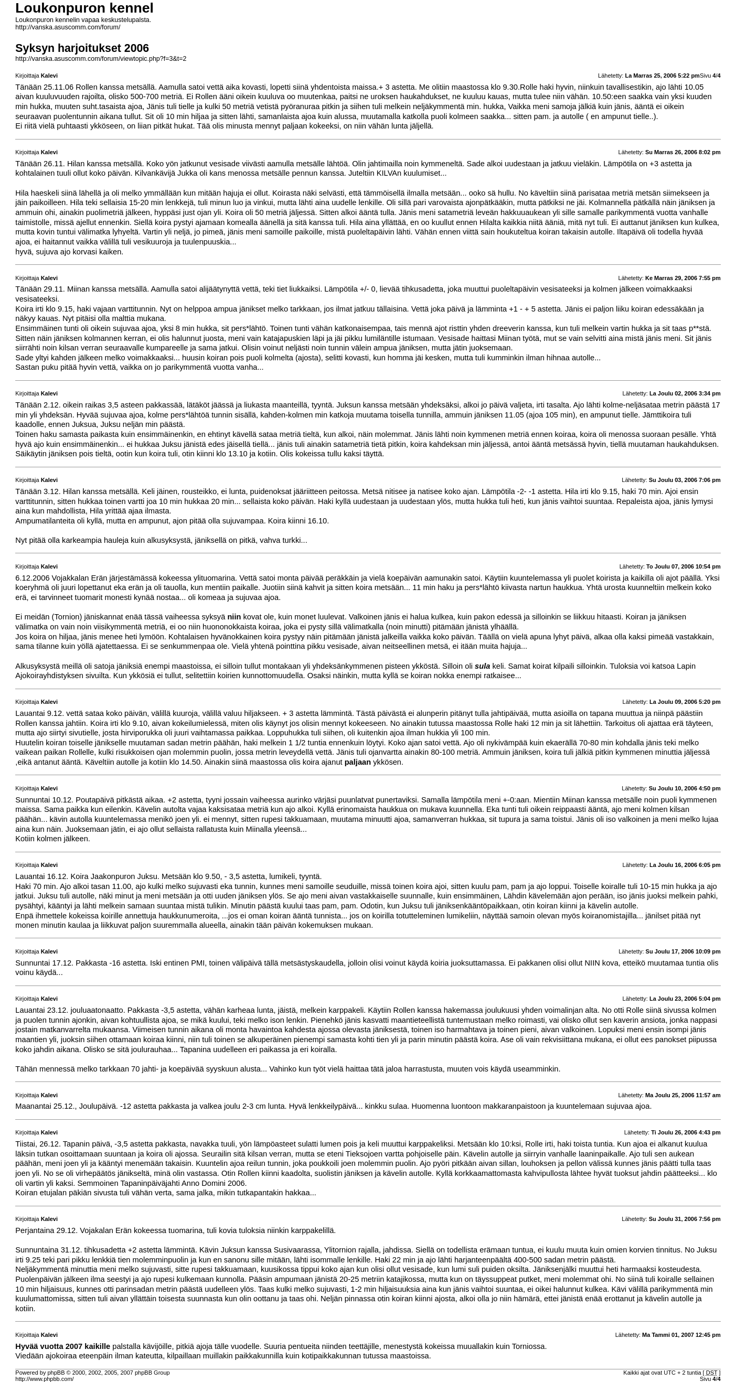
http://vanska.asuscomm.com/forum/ (67, 27)
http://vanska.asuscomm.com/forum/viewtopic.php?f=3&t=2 (100, 58)
